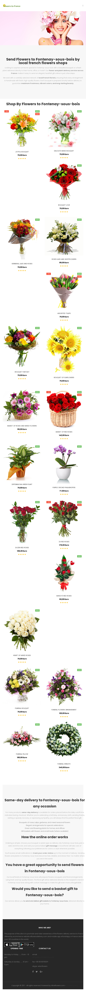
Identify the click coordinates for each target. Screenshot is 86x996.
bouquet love (64, 205)
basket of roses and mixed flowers (22, 426)
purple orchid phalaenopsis (64, 487)
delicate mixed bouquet (64, 151)
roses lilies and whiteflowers (64, 259)
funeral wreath (64, 764)
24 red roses (64, 542)
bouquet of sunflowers (64, 377)
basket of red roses (64, 432)
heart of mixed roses (22, 655)
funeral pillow (22, 754)
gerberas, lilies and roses (22, 264)
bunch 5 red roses (64, 596)
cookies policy (72, 985)
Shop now (21, 38)
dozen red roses (22, 547)
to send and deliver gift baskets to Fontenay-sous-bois (46, 901)
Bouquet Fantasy (22, 372)
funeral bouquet (22, 708)
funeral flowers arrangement (64, 710)
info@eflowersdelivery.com (43, 957)
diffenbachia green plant (22, 484)
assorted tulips (64, 313)
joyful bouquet (22, 152)
